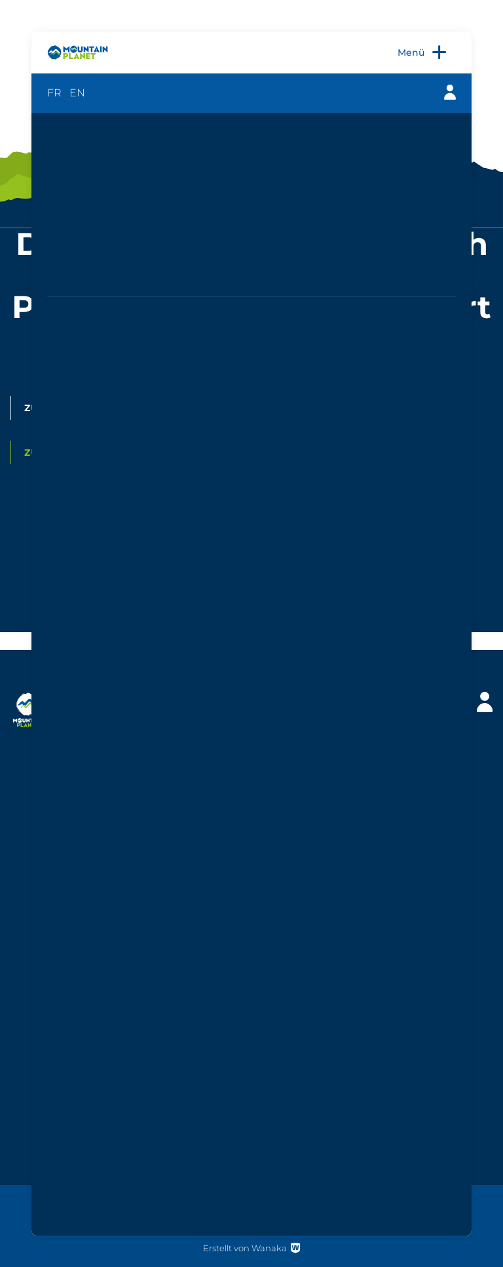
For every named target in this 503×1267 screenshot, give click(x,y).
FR (54, 93)
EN (77, 93)
